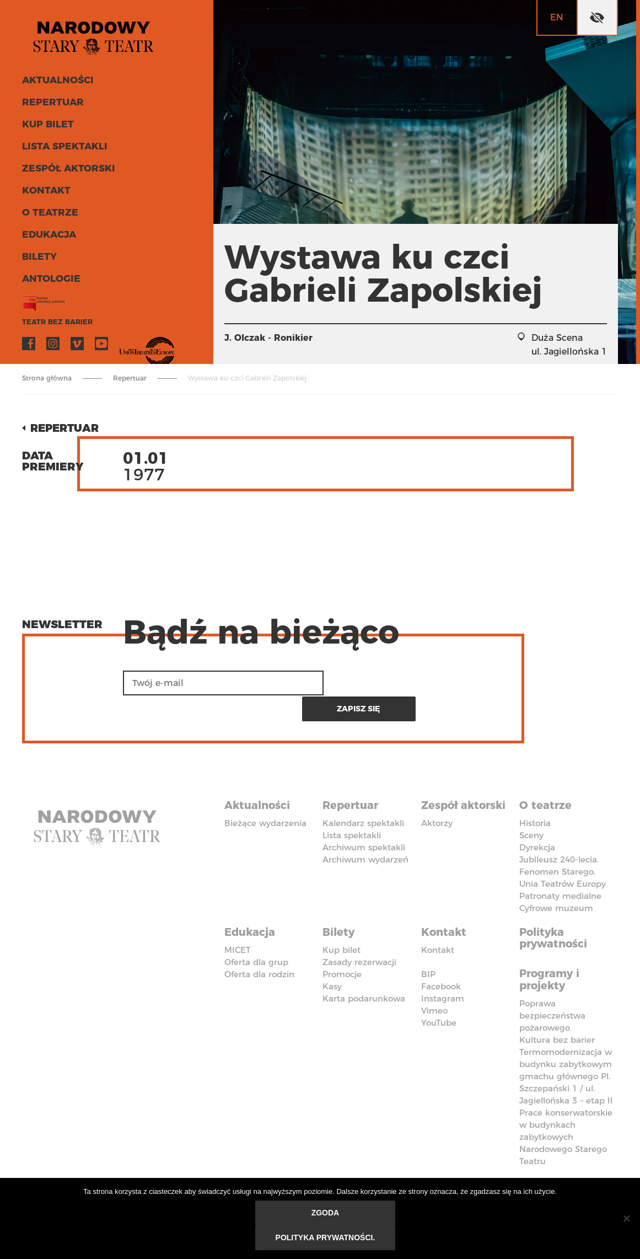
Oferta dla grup (256, 934)
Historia (535, 796)
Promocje (342, 946)
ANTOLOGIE (50, 280)
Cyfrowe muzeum (556, 881)
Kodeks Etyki (557, 1156)
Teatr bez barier (55, 323)
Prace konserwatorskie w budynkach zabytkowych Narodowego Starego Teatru (565, 1108)
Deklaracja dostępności (258, 1162)
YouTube (101, 345)
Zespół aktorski (67, 169)
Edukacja (49, 236)
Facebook (28, 345)
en (556, 17)
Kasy (332, 958)
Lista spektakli (63, 147)
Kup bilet (47, 125)
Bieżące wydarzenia (265, 796)
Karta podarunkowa (363, 970)
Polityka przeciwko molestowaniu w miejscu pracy (468, 1174)
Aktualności (57, 81)
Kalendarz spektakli (363, 796)
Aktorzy (437, 796)
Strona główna (47, 378)
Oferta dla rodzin (259, 946)
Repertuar (51, 103)
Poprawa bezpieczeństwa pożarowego (552, 986)
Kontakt (45, 191)
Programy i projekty (551, 951)
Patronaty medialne (560, 869)
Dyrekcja (537, 820)
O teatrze (48, 213)
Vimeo (77, 345)
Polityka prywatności (554, 910)
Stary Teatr (96, 35)
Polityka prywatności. (325, 1238)
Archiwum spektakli (363, 820)
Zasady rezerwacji (359, 934)
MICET (237, 922)
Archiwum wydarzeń (365, 832)
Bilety (38, 258)
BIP (428, 946)
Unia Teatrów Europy (562, 856)
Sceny (531, 808)
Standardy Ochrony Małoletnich (355, 1168)
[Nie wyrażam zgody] (626, 1218)
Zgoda (325, 1213)
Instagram (53, 345)
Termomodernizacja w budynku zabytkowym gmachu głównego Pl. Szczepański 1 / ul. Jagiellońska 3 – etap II (566, 1047)
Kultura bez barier (557, 1011)
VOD (125, 345)
